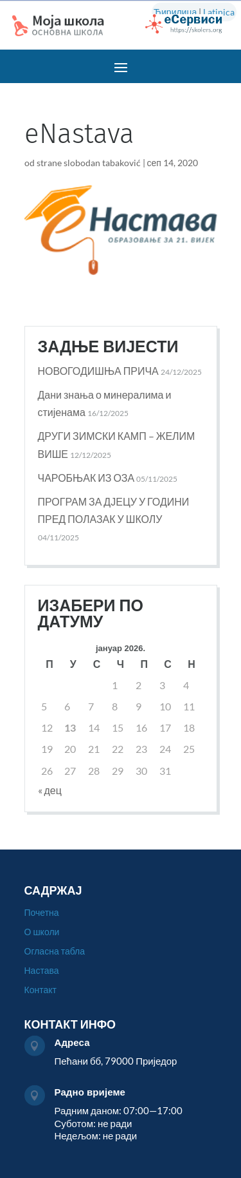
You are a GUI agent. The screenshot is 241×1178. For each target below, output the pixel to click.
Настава (41, 971)
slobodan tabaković (102, 162)
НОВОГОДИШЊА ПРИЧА (98, 371)
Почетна (41, 913)
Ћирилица (175, 11)
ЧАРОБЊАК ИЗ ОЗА (86, 477)
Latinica (219, 11)
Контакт (40, 990)
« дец (50, 790)
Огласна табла (54, 951)
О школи (42, 932)
